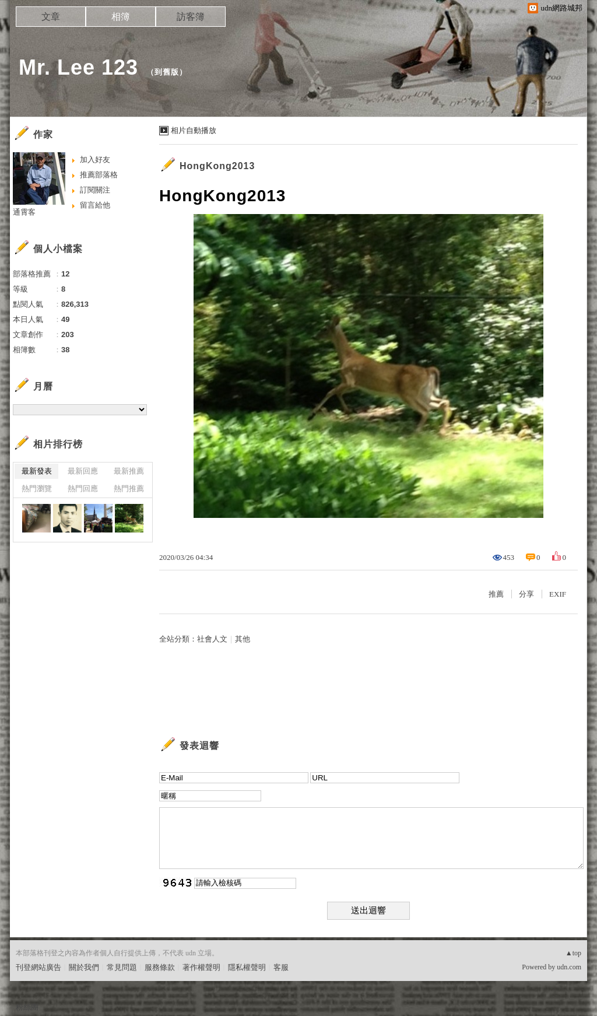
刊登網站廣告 (38, 967)
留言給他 (95, 205)
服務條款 (160, 967)
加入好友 (95, 159)
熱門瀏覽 (37, 488)
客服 (281, 967)
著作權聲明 (201, 967)
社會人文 (212, 639)
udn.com (569, 967)
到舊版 (166, 72)
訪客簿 (191, 17)
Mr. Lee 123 (78, 67)
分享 (526, 594)
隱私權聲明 (247, 967)
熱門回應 (83, 488)
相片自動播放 (193, 130)
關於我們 (84, 967)
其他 (242, 639)
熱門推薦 (129, 488)
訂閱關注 (95, 189)
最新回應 (83, 471)
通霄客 (24, 212)
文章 (50, 17)
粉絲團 (27, 1007)
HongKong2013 (217, 166)
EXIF (557, 594)
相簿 (120, 17)
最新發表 (37, 471)
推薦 (496, 594)
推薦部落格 (99, 174)
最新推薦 (129, 471)
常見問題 (122, 967)
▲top (573, 953)
